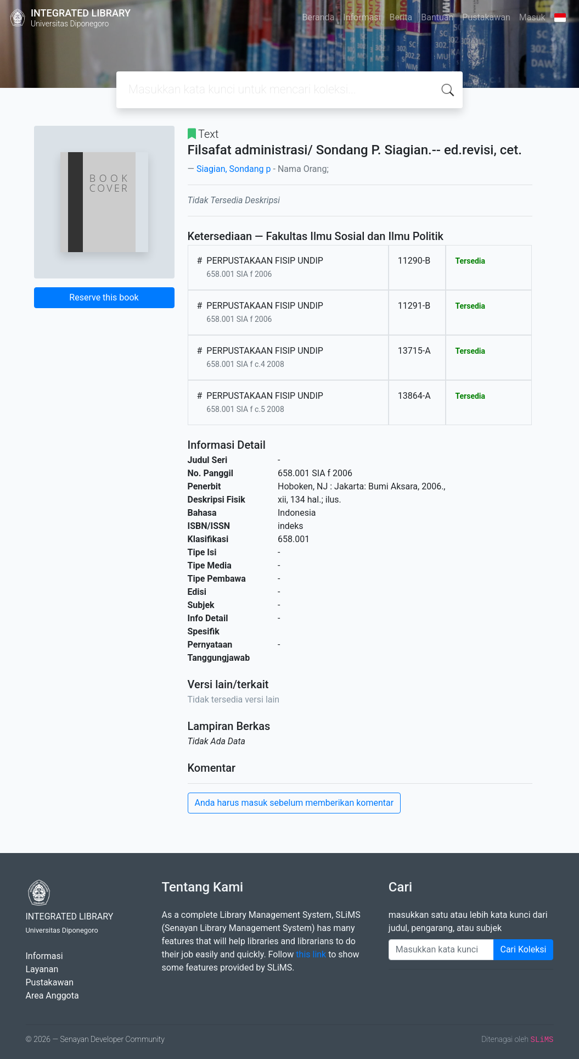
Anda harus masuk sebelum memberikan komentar (294, 803)
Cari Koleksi (524, 949)
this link (311, 954)
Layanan (42, 969)
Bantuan (437, 17)
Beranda (318, 17)
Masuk (532, 17)
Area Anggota (52, 995)
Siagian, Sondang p (233, 169)
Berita (401, 17)
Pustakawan (486, 17)
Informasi (361, 17)
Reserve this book (103, 297)
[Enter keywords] (441, 949)
